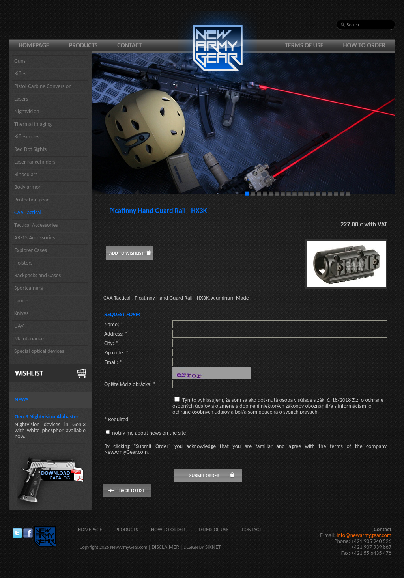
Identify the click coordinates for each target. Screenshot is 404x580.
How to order (364, 45)
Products (83, 45)
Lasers (21, 99)
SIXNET (213, 547)
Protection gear (31, 200)
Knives (21, 313)
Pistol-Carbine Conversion (43, 86)
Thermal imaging (33, 124)
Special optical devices (39, 351)
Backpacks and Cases (37, 275)
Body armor (27, 187)
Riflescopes (26, 137)
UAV (19, 326)
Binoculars (25, 174)
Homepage (34, 45)
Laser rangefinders (34, 162)
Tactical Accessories (36, 225)
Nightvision (26, 111)
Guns (20, 61)
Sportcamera (28, 288)
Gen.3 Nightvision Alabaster (47, 416)
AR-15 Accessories (34, 238)
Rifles (20, 73)
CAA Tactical (27, 212)
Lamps (21, 301)
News (21, 399)
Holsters (23, 263)
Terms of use (304, 45)
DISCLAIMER (165, 547)
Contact (129, 45)
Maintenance (29, 338)
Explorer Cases (30, 250)
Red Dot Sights (30, 149)
